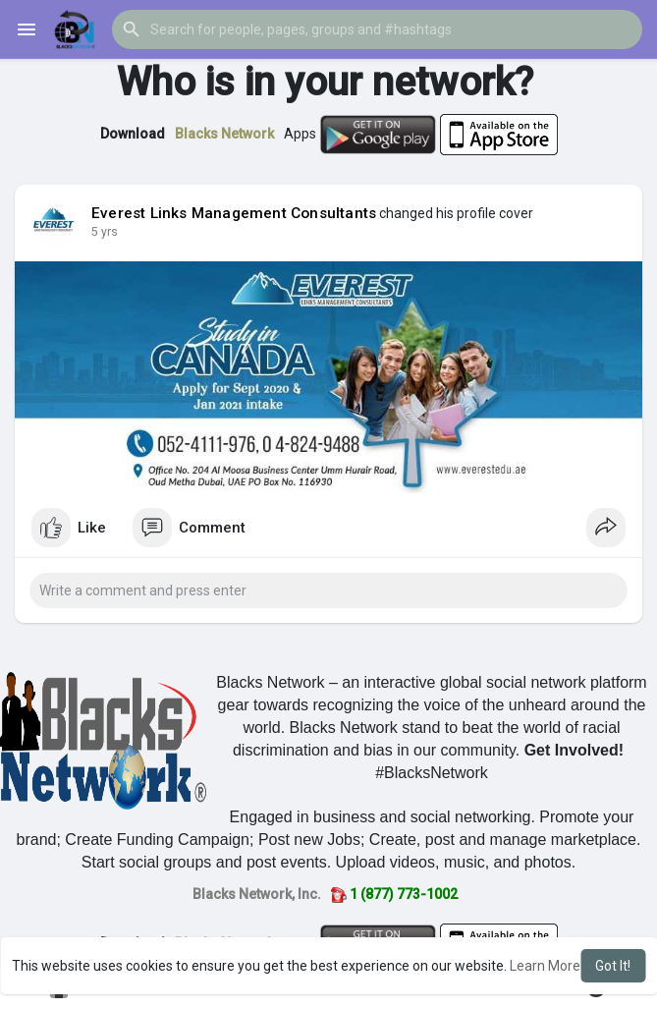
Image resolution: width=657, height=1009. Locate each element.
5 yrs (104, 232)
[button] (377, 29)
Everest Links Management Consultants (233, 213)
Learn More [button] (545, 966)
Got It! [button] (612, 966)
